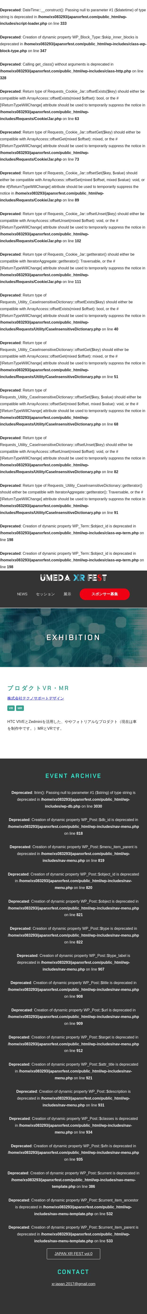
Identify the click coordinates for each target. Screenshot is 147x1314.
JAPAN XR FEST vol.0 (73, 1254)
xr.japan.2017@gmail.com (73, 1284)
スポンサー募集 (104, 594)
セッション (45, 594)
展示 (67, 594)
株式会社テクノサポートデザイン (35, 698)
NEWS (22, 594)
